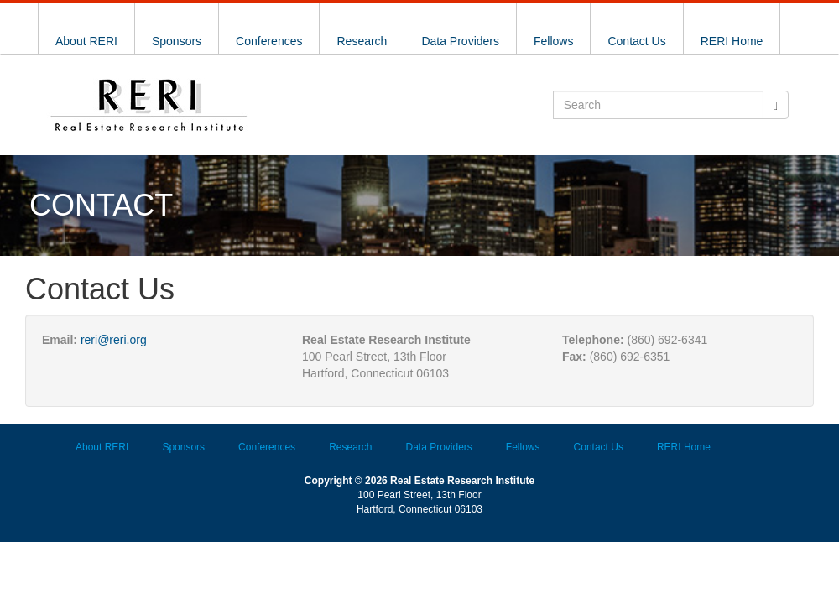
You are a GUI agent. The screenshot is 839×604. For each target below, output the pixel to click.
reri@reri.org (114, 339)
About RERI (86, 41)
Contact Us (636, 41)
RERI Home (732, 41)
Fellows (553, 41)
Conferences (269, 41)
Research (361, 41)
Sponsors (176, 41)
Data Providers (460, 41)
